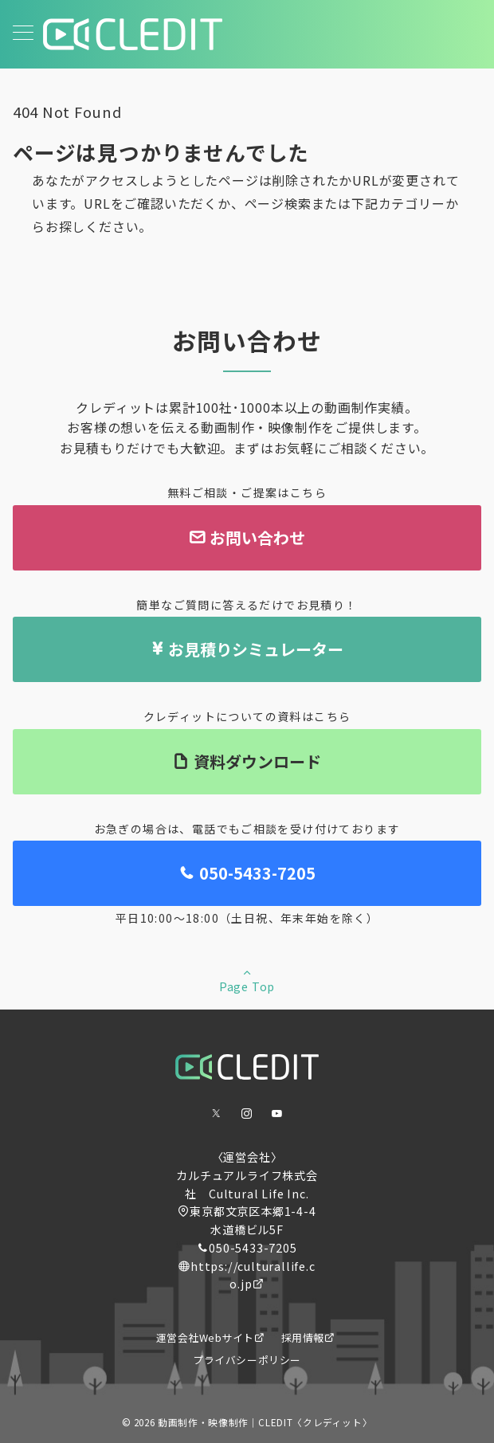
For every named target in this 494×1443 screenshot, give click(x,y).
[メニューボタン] (23, 33)
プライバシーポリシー (246, 1359)
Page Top (247, 979)
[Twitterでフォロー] (216, 1113)
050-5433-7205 (252, 1248)
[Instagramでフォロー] (247, 1113)
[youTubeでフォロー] (277, 1113)
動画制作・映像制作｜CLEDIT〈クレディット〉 (265, 1422)
